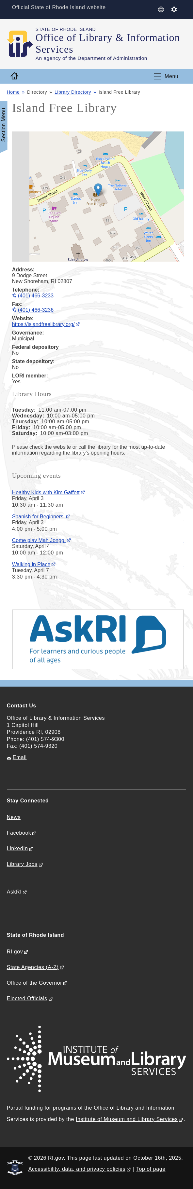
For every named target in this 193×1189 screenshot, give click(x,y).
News (14, 817)
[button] (98, 190)
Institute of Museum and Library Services (127, 1119)
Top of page (151, 1169)
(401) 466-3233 (36, 295)
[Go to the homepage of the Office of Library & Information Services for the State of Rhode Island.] (21, 44)
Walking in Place (31, 564)
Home (13, 92)
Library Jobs (22, 864)
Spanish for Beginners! (38, 516)
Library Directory (73, 92)
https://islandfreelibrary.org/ (43, 324)
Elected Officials (27, 998)
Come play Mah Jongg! (39, 540)
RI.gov (15, 951)
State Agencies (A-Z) (33, 967)
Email (20, 757)
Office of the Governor (34, 983)
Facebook (19, 833)
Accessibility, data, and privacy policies (76, 1169)
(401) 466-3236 (36, 310)
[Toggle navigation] (166, 76)
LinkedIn (17, 848)
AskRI (14, 892)
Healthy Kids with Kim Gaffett (46, 492)
